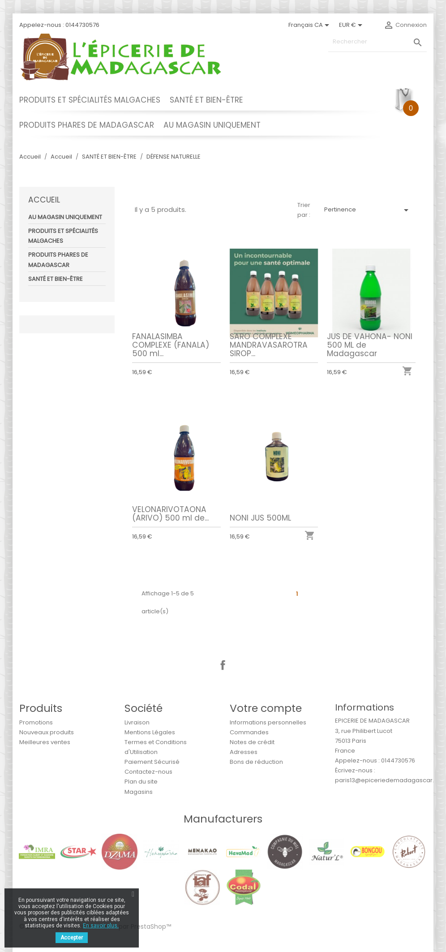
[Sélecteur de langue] (310, 25)
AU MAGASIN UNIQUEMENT (212, 125)
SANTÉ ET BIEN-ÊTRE (206, 100)
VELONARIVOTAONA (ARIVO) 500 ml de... (170, 513)
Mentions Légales (149, 732)
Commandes (249, 732)
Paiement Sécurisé (152, 762)
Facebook (223, 665)
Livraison (137, 722)
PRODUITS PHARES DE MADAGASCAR (86, 125)
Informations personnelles (268, 722)
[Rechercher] (377, 42)
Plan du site (141, 781)
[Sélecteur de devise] (352, 25)
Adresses (243, 752)
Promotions (36, 722)
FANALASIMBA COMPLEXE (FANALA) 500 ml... (170, 345)
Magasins (138, 792)
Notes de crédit (252, 742)
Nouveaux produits (46, 732)
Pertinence (368, 210)
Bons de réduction (256, 762)
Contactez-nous (148, 771)
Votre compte (266, 708)
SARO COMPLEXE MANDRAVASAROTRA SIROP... (269, 345)
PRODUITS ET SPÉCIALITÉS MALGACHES (89, 100)
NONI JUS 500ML (260, 518)
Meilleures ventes (44, 742)
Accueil (44, 199)
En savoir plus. (101, 925)
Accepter (71, 938)
